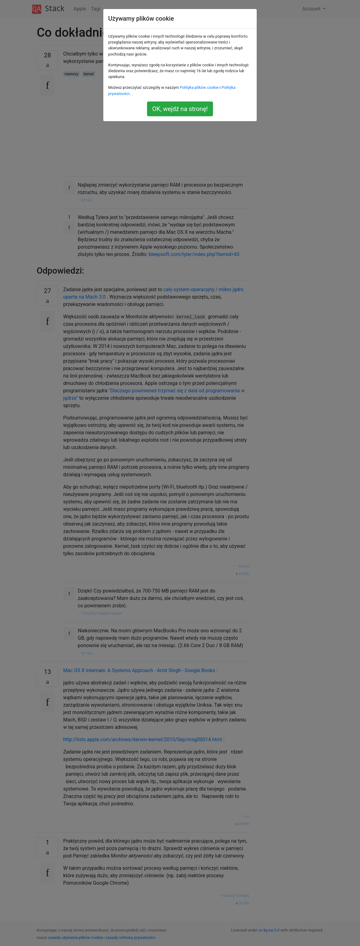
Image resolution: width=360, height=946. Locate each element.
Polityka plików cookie (199, 87)
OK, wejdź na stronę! (180, 109)
